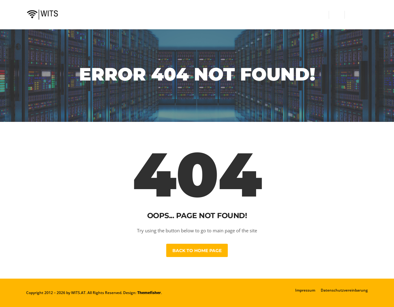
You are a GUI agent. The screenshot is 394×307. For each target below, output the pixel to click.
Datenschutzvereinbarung (344, 290)
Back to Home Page (197, 250)
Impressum (305, 290)
